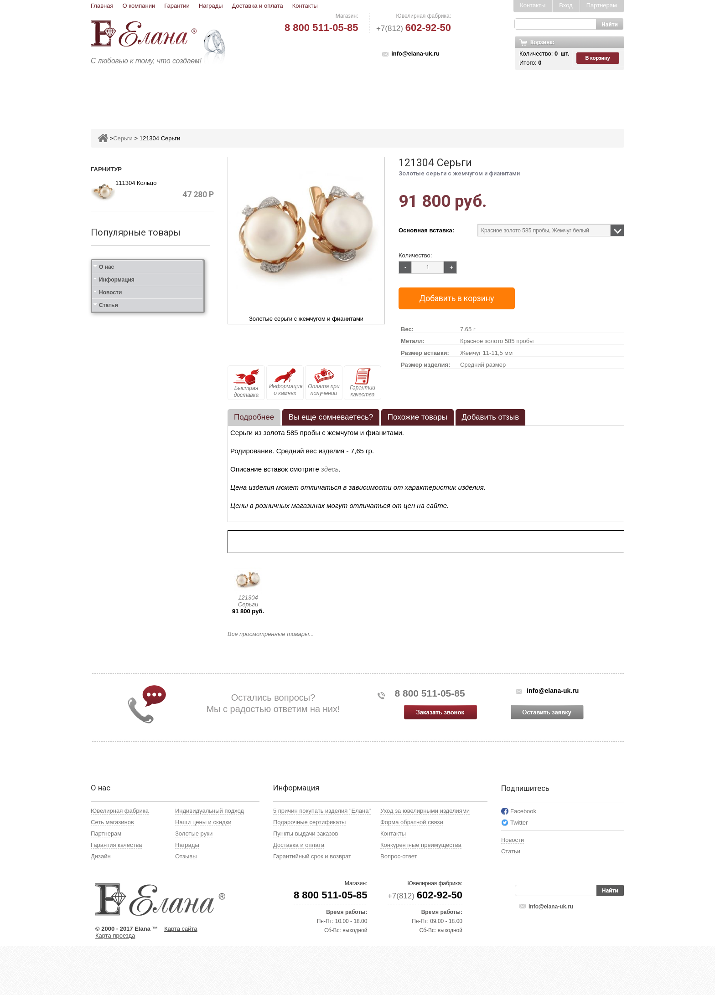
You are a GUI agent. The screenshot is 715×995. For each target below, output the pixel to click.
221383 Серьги (154, 373)
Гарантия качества (116, 894)
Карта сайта (180, 977)
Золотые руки (193, 882)
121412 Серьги (154, 595)
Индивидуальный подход (209, 860)
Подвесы (288, 94)
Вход (565, 5)
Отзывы (186, 905)
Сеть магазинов (112, 871)
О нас (106, 659)
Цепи (476, 94)
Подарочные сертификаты (309, 871)
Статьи (108, 697)
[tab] (254, 417)
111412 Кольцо (155, 540)
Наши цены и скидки (203, 871)
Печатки (402, 94)
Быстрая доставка (246, 383)
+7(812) (413, 28)
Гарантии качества (362, 383)
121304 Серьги (248, 601)
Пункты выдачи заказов (305, 882)
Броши (329, 94)
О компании (138, 5)
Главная (102, 5)
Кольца (208, 94)
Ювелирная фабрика (120, 860)
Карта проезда (115, 984)
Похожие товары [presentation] (417, 417)
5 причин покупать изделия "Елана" (322, 860)
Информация (117, 671)
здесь (330, 469)
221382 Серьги (154, 318)
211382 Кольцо (155, 263)
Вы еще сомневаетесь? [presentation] (331, 417)
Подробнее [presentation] (254, 417)
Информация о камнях (285, 382)
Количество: (415, 255)
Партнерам (601, 5)
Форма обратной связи (411, 871)
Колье (364, 94)
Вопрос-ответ (398, 905)
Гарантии (177, 5)
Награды (211, 5)
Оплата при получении (323, 382)
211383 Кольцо (155, 428)
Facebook (523, 860)
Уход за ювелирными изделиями (425, 860)
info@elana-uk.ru (415, 53)
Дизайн (101, 905)
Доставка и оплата (257, 5)
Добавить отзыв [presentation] (490, 417)
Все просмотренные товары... (271, 634)
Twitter (519, 871)
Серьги (246, 94)
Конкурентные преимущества (420, 894)
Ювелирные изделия (145, 94)
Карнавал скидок (529, 94)
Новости (110, 684)
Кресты (442, 94)
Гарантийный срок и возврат (312, 905)
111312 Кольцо (155, 483)
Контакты (305, 5)
